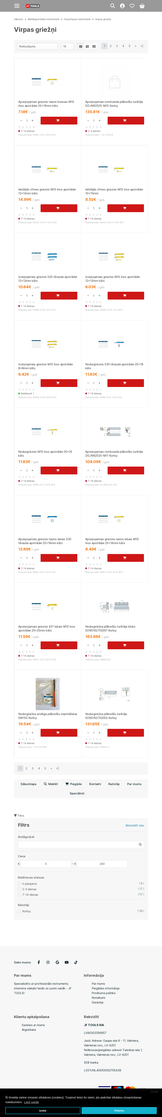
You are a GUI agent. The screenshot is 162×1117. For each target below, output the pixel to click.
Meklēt (51, 787)
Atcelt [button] (154, 1091)
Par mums (134, 787)
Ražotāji (114, 787)
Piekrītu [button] (119, 1110)
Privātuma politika (103, 993)
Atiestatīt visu (134, 829)
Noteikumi (98, 998)
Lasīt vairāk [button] (31, 1102)
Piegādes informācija (105, 988)
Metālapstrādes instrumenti (43, 19)
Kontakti (95, 787)
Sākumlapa (28, 787)
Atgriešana (29, 1030)
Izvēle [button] (42, 1110)
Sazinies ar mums (33, 1025)
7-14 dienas (30, 898)
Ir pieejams (29, 887)
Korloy (26, 915)
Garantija (97, 1002)
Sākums (18, 19)
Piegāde (73, 787)
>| (141, 46)
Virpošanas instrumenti (77, 19)
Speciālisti (77, 797)
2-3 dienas (29, 893)
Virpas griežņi (103, 19)
